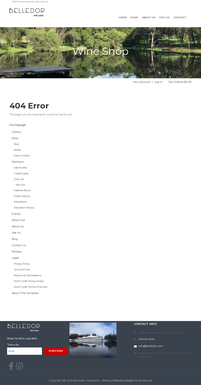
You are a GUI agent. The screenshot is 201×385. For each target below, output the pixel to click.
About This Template (25, 293)
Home (122, 17)
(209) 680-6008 (20, 5)
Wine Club (18, 220)
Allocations (20, 201)
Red (16, 144)
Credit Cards (21, 173)
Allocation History (24, 207)
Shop (134, 17)
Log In (158, 82)
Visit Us (164, 17)
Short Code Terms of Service (30, 286)
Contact (179, 17)
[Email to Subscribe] (24, 351)
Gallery (16, 131)
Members (18, 161)
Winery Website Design (118, 380)
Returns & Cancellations (27, 275)
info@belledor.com (151, 346)
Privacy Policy (22, 263)
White (17, 150)
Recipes (17, 251)
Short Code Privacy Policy (29, 281)
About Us (148, 17)
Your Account (142, 82)
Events (16, 213)
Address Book (22, 190)
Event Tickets (22, 155)
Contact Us (19, 245)
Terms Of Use (22, 269)
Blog (15, 239)
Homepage (17, 125)
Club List (19, 179)
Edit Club (20, 184)
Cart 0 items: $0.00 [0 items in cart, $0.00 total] (180, 81)
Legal (15, 257)
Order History (22, 196)
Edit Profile (20, 167)
